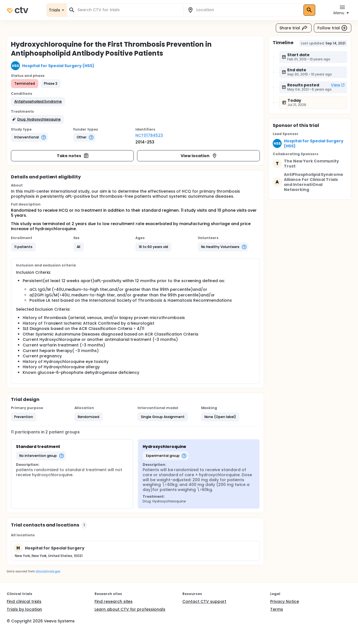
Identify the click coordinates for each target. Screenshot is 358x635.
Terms (276, 609)
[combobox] (128, 10)
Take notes (73, 156)
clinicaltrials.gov (48, 571)
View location (199, 156)
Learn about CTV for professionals (130, 609)
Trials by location (24, 609)
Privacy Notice (284, 601)
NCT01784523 (149, 135)
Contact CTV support (204, 601)
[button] (38, 101)
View (338, 85)
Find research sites (114, 601)
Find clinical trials (24, 601)
